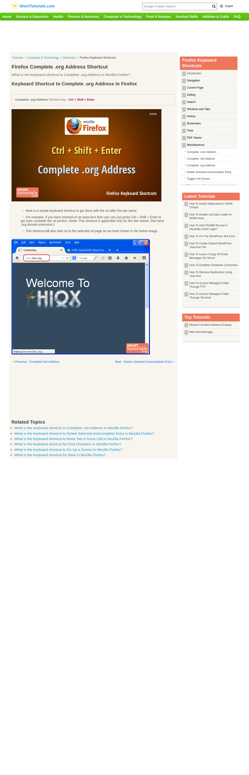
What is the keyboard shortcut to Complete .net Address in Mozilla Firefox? (73, 428)
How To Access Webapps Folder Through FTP (209, 284)
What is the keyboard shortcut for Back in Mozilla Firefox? (60, 455)
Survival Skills (187, 16)
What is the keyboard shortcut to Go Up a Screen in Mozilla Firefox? (68, 450)
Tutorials (17, 57)
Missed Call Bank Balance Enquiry (210, 324)
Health (58, 16)
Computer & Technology (123, 16)
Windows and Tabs (198, 109)
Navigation (193, 80)
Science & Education (32, 16)
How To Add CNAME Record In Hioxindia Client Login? (208, 227)
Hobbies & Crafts (215, 16)
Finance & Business (83, 16)
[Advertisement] (95, 35)
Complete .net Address (201, 158)
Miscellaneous (196, 145)
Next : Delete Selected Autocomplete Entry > (144, 361)
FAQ (237, 16)
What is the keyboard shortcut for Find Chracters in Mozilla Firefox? (67, 444)
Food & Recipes (158, 16)
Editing (191, 94)
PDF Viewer (194, 137)
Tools (190, 130)
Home (7, 16)
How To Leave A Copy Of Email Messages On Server (208, 256)
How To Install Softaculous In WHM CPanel (210, 205)
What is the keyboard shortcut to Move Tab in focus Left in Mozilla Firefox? (73, 439)
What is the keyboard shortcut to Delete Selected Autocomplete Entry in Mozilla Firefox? (84, 433)
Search (191, 102)
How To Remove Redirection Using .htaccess (210, 274)
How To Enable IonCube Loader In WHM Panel (210, 216)
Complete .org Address (201, 165)
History (191, 116)
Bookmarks (194, 123)
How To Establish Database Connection (213, 265)
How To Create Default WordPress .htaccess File (210, 245)
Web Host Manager (201, 332)
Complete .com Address (201, 152)
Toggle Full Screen (198, 178)
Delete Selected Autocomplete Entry (209, 172)
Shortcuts (69, 57)
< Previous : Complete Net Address (36, 361)
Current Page (195, 87)
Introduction (194, 73)
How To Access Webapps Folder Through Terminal (209, 295)
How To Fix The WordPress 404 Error (212, 236)
